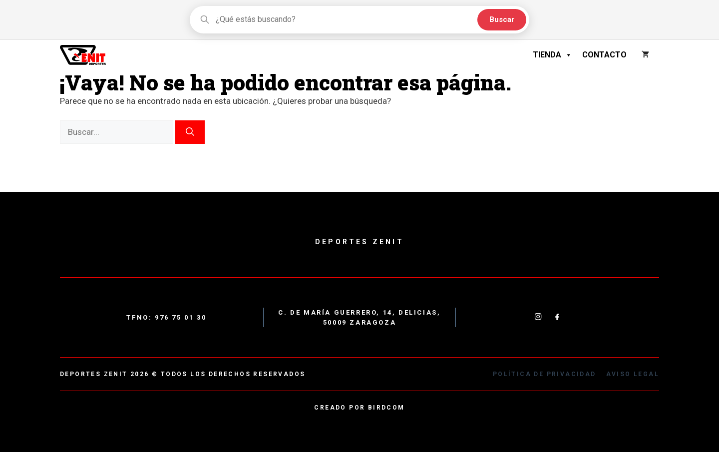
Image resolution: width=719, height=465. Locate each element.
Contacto (604, 54)
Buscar (501, 19)
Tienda (552, 55)
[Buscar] (190, 132)
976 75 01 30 (180, 317)
